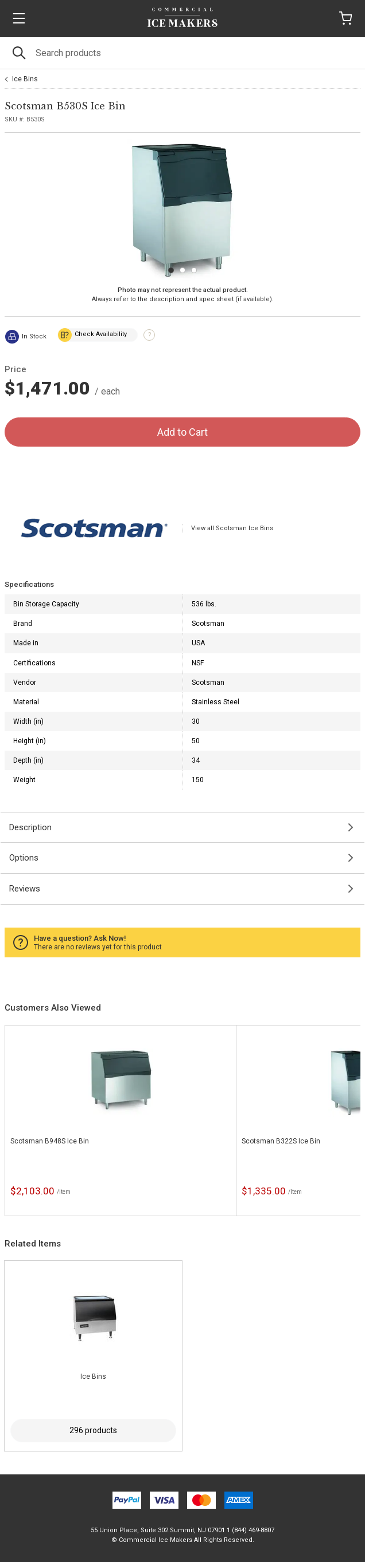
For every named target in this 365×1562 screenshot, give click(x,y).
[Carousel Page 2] (182, 270)
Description (30, 827)
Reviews (24, 888)
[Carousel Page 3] (194, 270)
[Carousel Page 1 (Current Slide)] (171, 270)
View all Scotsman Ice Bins (232, 528)
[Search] (182, 53)
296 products (93, 1430)
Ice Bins (25, 79)
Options (23, 858)
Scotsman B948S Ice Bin (49, 1141)
